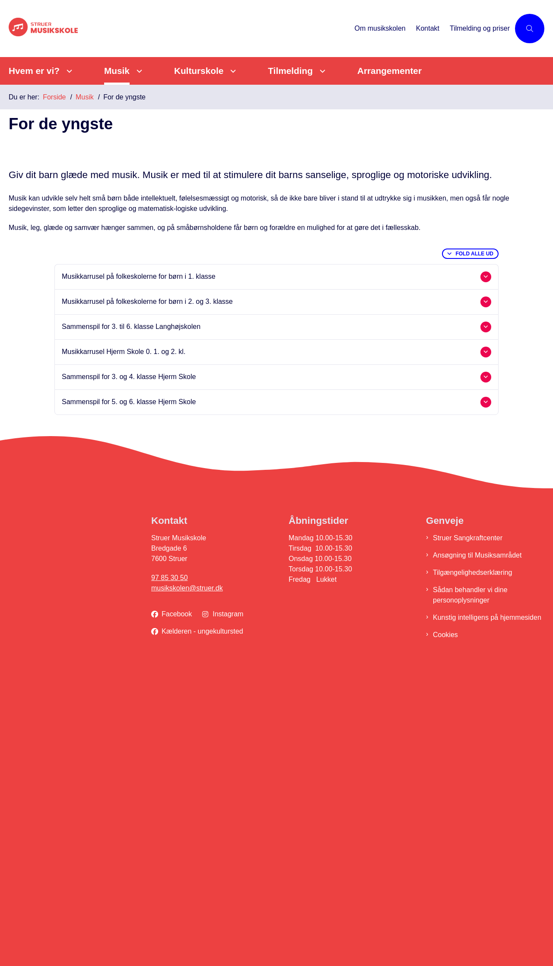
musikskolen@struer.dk (187, 879)
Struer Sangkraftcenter (467, 829)
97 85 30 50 (169, 869)
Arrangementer (389, 71)
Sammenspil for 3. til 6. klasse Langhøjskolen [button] (131, 618)
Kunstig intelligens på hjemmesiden (487, 908)
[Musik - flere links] (138, 71)
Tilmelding (290, 71)
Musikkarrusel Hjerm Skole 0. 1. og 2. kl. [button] (123, 643)
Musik (117, 71)
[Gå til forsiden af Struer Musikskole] (73, 29)
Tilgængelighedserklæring (472, 863)
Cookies (445, 926)
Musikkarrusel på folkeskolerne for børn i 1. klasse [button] (139, 567)
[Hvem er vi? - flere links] (68, 71)
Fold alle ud (474, 545)
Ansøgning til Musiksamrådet (477, 846)
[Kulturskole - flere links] (231, 71)
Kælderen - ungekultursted (202, 922)
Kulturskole (198, 71)
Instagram (228, 905)
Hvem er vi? (34, 71)
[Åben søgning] (529, 28)
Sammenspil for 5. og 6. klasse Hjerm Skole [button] (129, 693)
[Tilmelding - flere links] (321, 71)
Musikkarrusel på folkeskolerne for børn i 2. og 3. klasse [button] (147, 592)
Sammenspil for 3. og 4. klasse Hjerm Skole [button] (129, 668)
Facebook (177, 905)
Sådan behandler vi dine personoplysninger (470, 886)
